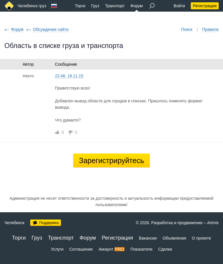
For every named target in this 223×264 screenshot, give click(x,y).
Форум (136, 5)
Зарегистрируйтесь (111, 160)
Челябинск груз (31, 5)
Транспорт (115, 5)
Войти (179, 5)
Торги (80, 5)
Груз (95, 5)
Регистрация (205, 5)
